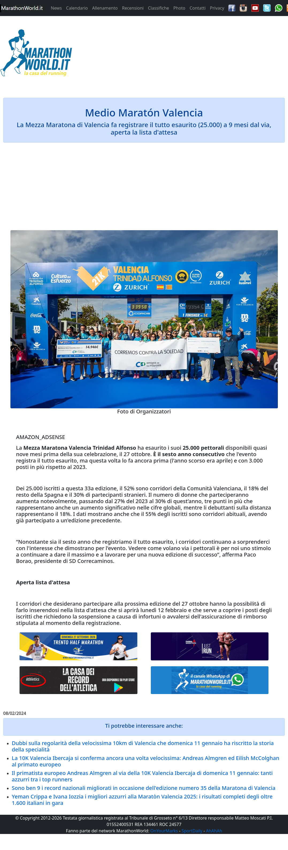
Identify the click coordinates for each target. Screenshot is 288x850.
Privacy (217, 8)
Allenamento (105, 8)
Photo (179, 8)
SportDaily (192, 831)
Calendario (77, 8)
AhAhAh (214, 831)
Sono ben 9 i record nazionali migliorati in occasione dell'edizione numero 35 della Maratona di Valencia (143, 788)
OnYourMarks (164, 831)
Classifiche (158, 8)
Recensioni (133, 8)
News (56, 8)
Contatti (198, 8)
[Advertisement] (180, 54)
